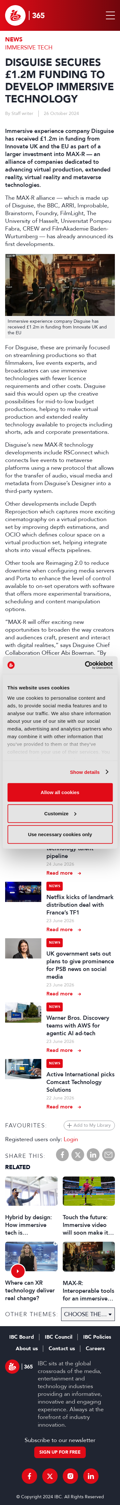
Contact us (62, 1348)
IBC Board (21, 1337)
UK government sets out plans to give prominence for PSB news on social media (80, 965)
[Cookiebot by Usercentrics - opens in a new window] (85, 665)
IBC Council (58, 1337)
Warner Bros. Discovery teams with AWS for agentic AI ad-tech (77, 1025)
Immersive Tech (28, 47)
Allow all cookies (60, 792)
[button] (109, 15)
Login (71, 1139)
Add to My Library (92, 1125)
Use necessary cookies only (60, 834)
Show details (85, 771)
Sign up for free (60, 1452)
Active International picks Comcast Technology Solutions (80, 1082)
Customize (60, 813)
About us (27, 1348)
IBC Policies (97, 1337)
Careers (95, 1348)
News (13, 40)
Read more (59, 873)
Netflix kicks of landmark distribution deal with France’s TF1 (80, 904)
